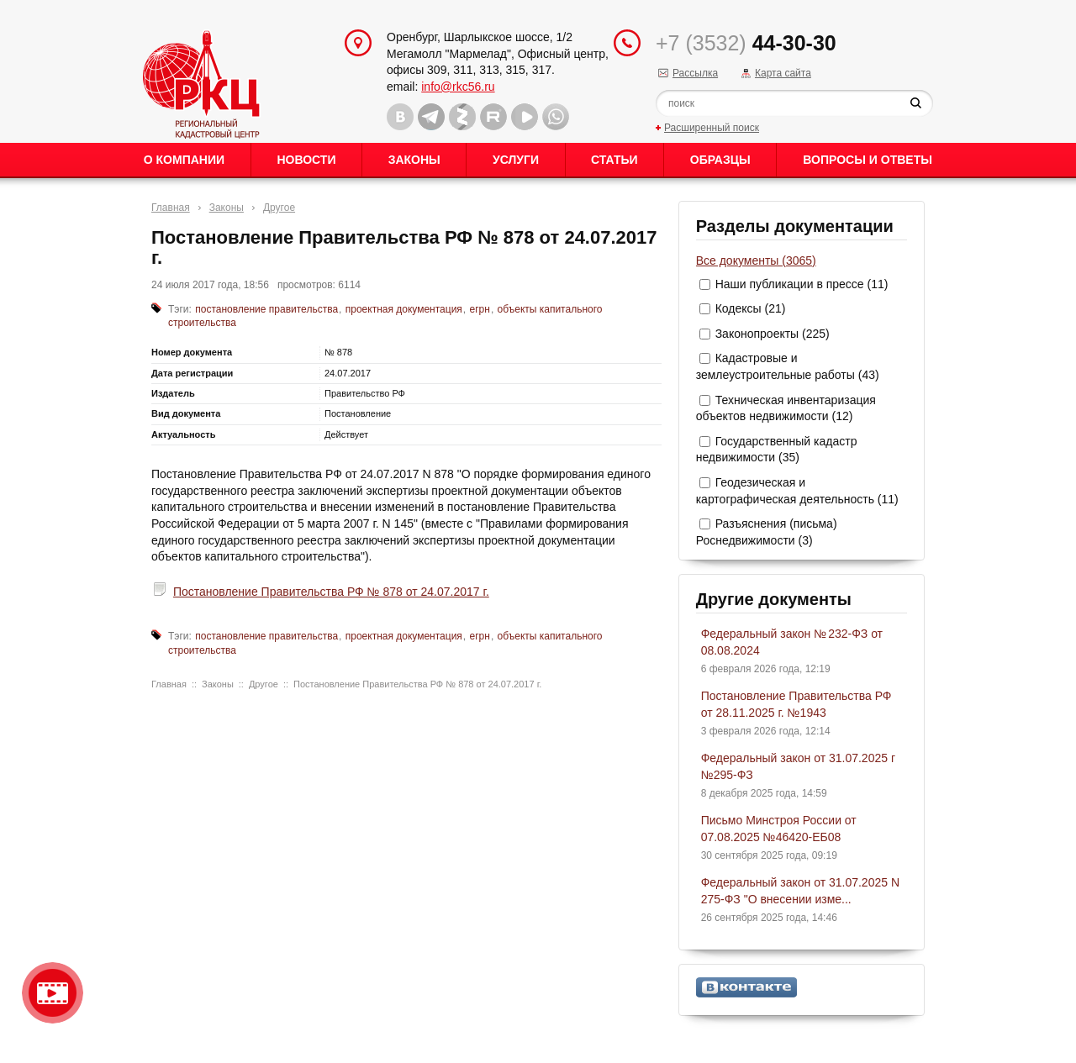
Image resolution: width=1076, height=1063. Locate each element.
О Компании (184, 159)
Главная (170, 207)
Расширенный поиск (711, 128)
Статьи (614, 159)
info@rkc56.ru (457, 86)
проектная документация (403, 309)
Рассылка (695, 73)
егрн (480, 309)
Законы (414, 159)
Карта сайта (783, 73)
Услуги (516, 159)
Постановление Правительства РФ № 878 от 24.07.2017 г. (331, 591)
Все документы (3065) (756, 260)
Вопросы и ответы (867, 159)
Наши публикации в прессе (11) (802, 284)
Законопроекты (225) (772, 333)
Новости (306, 159)
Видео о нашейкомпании (52, 993)
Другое (279, 207)
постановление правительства (266, 309)
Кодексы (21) (750, 308)
